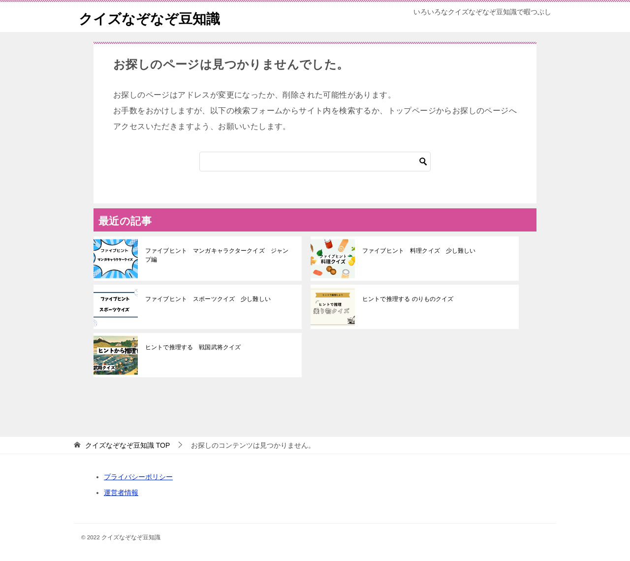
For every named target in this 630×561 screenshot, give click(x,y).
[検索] (315, 161)
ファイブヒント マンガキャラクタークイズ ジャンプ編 (219, 255)
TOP (127, 445)
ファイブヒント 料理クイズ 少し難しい (418, 250)
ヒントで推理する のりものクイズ (407, 299)
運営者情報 (121, 492)
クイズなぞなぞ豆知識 (154, 17)
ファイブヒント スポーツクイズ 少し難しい (207, 299)
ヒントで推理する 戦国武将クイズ (192, 347)
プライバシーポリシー (138, 477)
